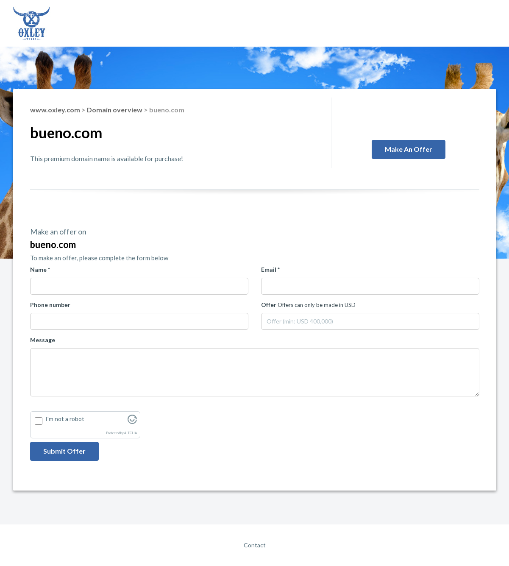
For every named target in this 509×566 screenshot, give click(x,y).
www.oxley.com (55, 110)
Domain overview (114, 110)
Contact (255, 545)
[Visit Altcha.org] (132, 421)
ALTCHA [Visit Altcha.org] (130, 433)
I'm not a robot (64, 418)
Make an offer (408, 149)
